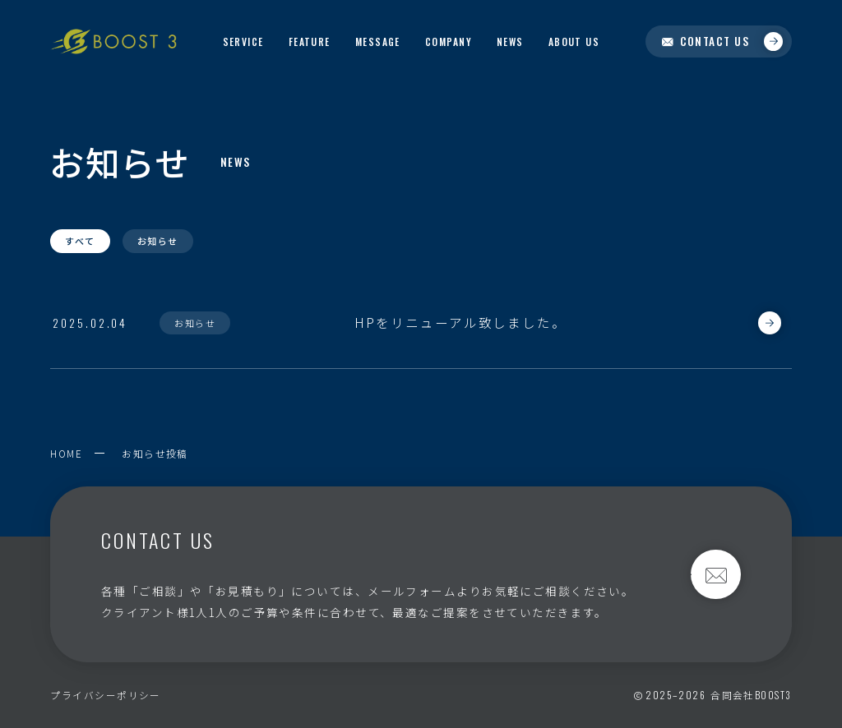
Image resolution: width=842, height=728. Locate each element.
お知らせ (157, 240)
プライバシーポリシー (105, 695)
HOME (66, 453)
